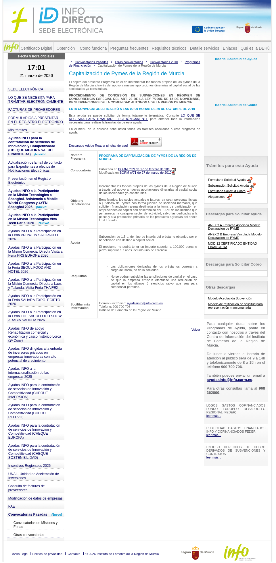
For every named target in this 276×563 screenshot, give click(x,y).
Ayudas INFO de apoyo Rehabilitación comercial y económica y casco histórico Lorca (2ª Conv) (34, 334)
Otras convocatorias (29, 535)
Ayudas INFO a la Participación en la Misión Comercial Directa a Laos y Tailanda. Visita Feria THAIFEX (35, 284)
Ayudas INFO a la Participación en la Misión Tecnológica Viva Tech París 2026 (33, 219)
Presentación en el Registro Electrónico (29, 181)
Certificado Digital (36, 48)
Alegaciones (216, 196)
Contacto (74, 554)
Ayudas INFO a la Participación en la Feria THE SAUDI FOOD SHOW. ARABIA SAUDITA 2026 (35, 316)
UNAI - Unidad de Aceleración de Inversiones (33, 476)
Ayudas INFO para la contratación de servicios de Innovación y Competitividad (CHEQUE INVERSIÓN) (34, 391)
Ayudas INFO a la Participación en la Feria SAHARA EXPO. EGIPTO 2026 (34, 300)
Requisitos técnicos (169, 48)
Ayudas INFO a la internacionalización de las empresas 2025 (28, 373)
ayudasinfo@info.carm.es (145, 303)
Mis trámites (17, 130)
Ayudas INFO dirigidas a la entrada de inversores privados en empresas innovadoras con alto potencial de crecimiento (35, 355)
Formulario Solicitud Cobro (227, 191)
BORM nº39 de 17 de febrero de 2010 (147, 169)
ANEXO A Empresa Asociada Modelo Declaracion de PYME (234, 226)
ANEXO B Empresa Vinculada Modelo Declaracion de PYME (235, 236)
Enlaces (230, 48)
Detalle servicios (204, 48)
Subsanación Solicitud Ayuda (228, 185)
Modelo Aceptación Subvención (230, 298)
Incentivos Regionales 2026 (29, 466)
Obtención (66, 48)
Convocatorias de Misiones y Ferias (35, 525)
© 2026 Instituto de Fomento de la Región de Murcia (122, 554)
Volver (195, 329)
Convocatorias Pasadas (35, 514)
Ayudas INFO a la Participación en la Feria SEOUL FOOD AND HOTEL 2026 (34, 268)
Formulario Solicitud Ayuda (227, 179)
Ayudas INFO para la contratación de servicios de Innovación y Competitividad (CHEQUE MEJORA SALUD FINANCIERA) (31, 146)
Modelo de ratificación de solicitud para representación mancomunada (235, 305)
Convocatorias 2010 (164, 62)
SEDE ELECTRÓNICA (25, 89)
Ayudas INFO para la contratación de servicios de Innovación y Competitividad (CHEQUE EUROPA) (34, 431)
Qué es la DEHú (254, 48)
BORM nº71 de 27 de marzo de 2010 (147, 172)
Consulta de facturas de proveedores (26, 488)
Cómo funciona (93, 48)
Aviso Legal (20, 554)
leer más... (213, 415)
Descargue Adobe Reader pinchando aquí (115, 145)
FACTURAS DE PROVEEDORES (34, 110)
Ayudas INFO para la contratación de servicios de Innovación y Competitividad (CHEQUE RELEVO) (34, 411)
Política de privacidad (47, 554)
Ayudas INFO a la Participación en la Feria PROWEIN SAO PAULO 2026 (34, 235)
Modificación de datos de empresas (35, 498)
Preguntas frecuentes (129, 48)
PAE (11, 506)
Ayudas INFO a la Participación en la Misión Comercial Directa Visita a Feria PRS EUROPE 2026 (35, 251)
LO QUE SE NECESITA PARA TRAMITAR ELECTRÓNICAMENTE (35, 100)
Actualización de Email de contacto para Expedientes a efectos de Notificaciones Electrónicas (35, 166)
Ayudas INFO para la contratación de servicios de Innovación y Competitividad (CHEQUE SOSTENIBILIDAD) (34, 452)
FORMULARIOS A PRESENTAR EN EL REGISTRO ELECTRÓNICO (35, 120)
